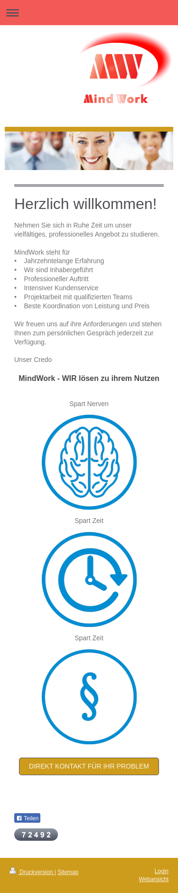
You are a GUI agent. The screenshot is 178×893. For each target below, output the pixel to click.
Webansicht (154, 879)
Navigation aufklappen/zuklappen (89, 12)
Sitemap (67, 872)
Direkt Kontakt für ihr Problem (89, 766)
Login (162, 871)
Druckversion (32, 872)
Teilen (27, 818)
